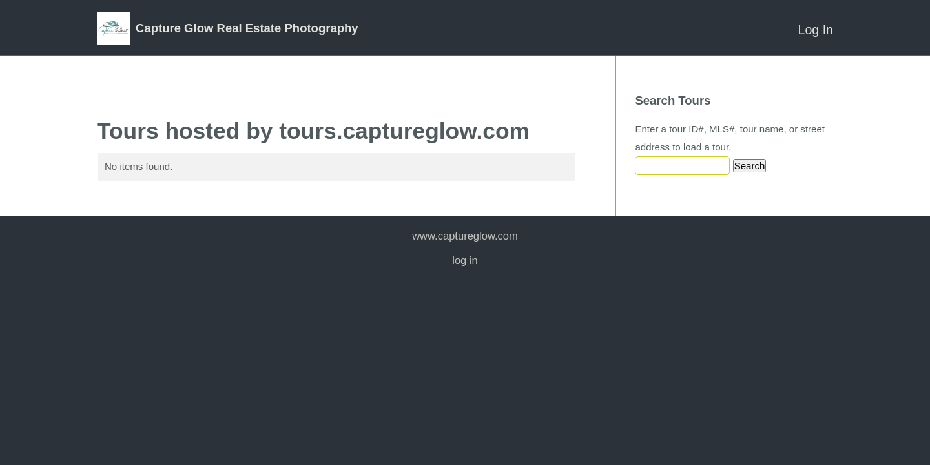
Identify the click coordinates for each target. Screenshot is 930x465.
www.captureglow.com (465, 236)
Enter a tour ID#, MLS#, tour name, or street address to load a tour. (730, 137)
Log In (815, 30)
